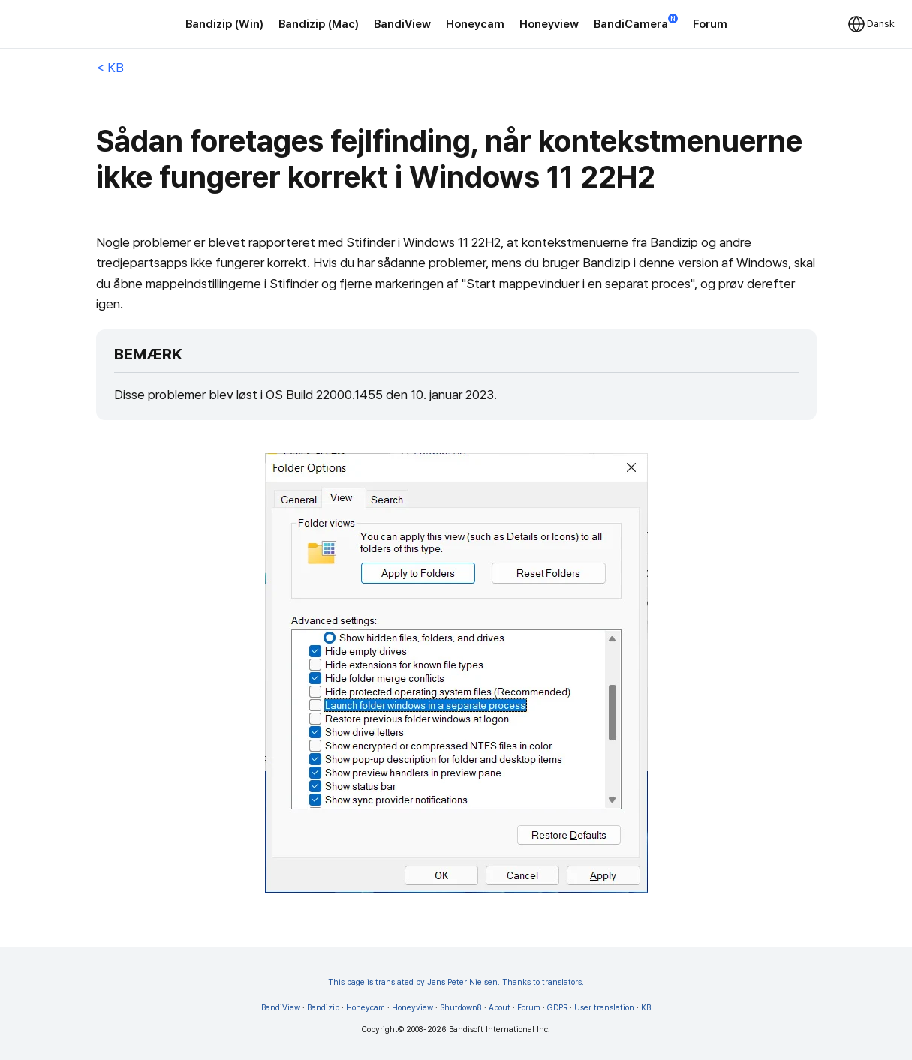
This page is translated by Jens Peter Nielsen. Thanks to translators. (456, 982)
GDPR (557, 1008)
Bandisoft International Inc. (499, 1029)
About (499, 1008)
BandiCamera (636, 23)
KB (646, 1008)
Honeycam (475, 24)
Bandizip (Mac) (318, 24)
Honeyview (549, 24)
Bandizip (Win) (224, 24)
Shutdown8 (461, 1008)
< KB (110, 67)
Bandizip (323, 1008)
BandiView (402, 24)
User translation (604, 1008)
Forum (710, 24)
